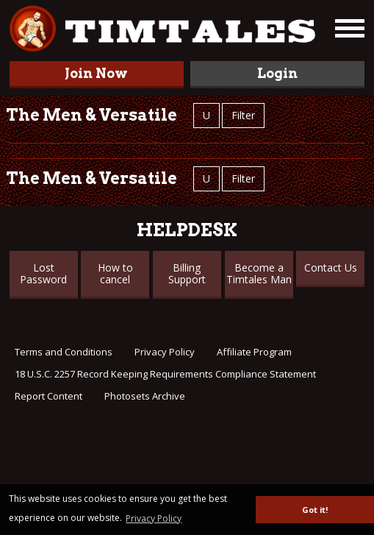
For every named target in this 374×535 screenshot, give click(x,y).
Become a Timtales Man (259, 273)
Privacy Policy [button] (153, 518)
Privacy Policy (164, 351)
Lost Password (43, 273)
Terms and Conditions (63, 351)
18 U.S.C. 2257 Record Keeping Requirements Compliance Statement (165, 373)
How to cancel (115, 273)
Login (277, 73)
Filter (243, 115)
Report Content (48, 396)
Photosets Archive (144, 396)
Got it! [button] (315, 509)
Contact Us (330, 267)
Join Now (96, 73)
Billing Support (187, 273)
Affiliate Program (254, 351)
